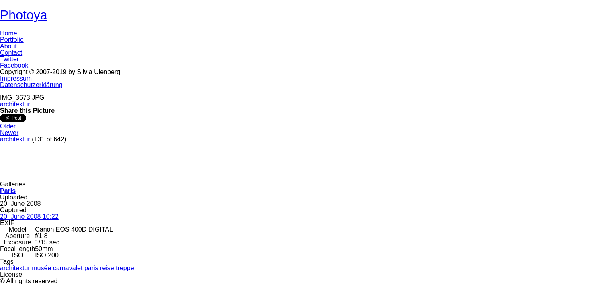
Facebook (14, 65)
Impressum (16, 78)
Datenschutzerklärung (31, 84)
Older (8, 126)
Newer (9, 132)
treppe (125, 268)
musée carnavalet (57, 268)
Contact (11, 52)
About (8, 46)
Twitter (9, 59)
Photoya (23, 15)
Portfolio (12, 39)
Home (8, 33)
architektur (15, 104)
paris (91, 268)
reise (107, 268)
